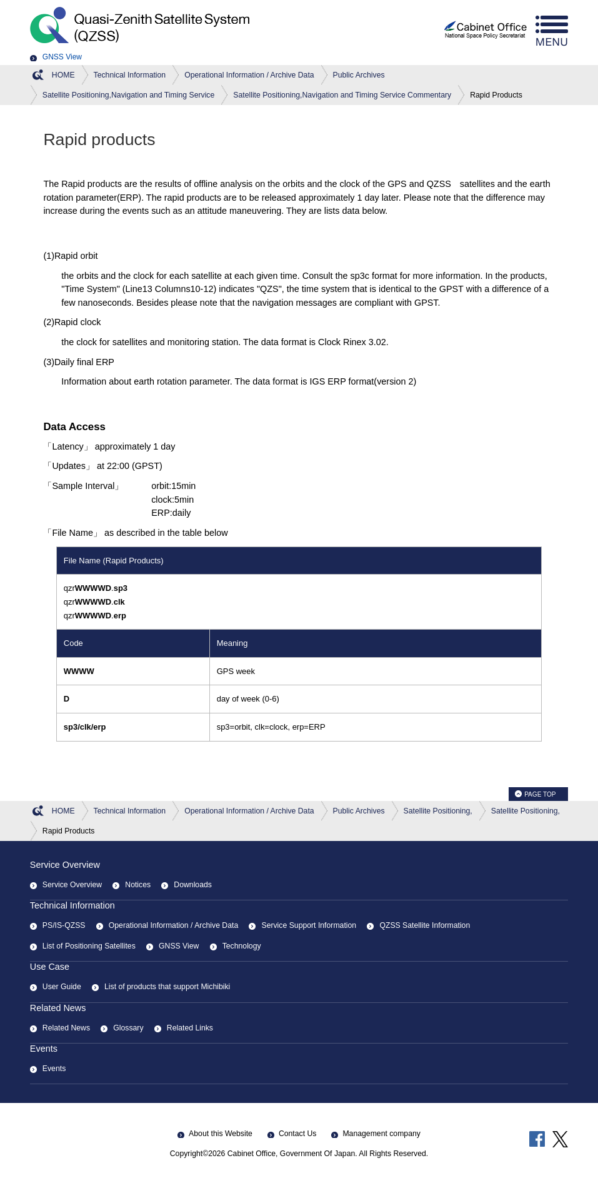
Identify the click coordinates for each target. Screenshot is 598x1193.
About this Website (220, 1133)
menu (552, 31)
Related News (58, 1008)
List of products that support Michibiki (167, 986)
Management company (381, 1133)
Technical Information (72, 905)
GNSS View (62, 57)
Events (43, 1049)
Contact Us (298, 1133)
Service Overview (65, 865)
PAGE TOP (540, 794)
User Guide (61, 986)
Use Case (49, 967)
